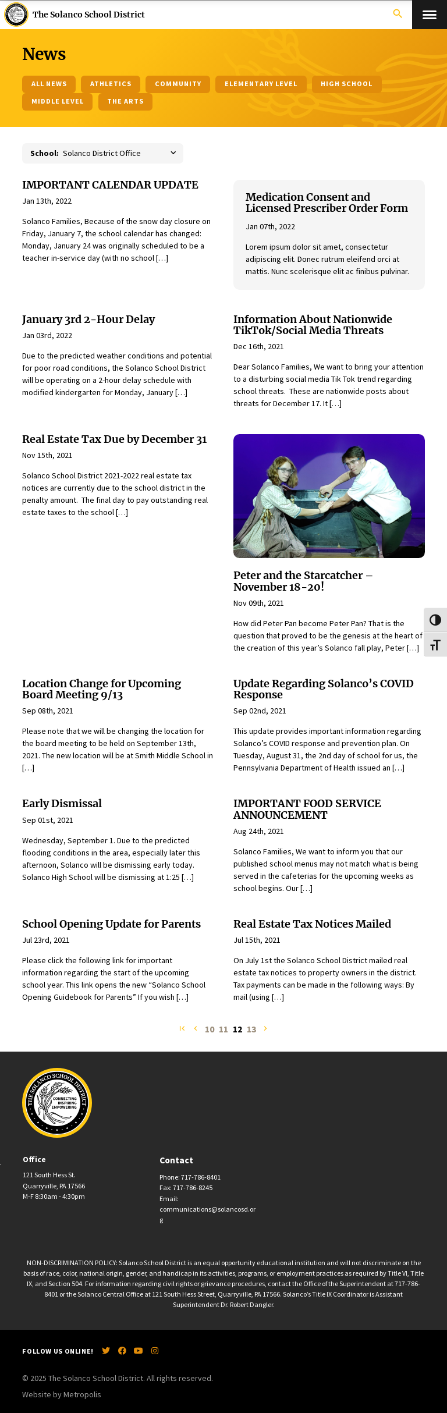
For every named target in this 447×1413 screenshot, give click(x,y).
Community (178, 83)
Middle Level (57, 101)
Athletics (111, 83)
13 (251, 1029)
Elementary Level (261, 83)
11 (223, 1029)
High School (346, 83)
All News (49, 83)
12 (237, 1029)
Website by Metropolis (61, 1394)
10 (209, 1029)
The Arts (125, 101)
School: (44, 153)
